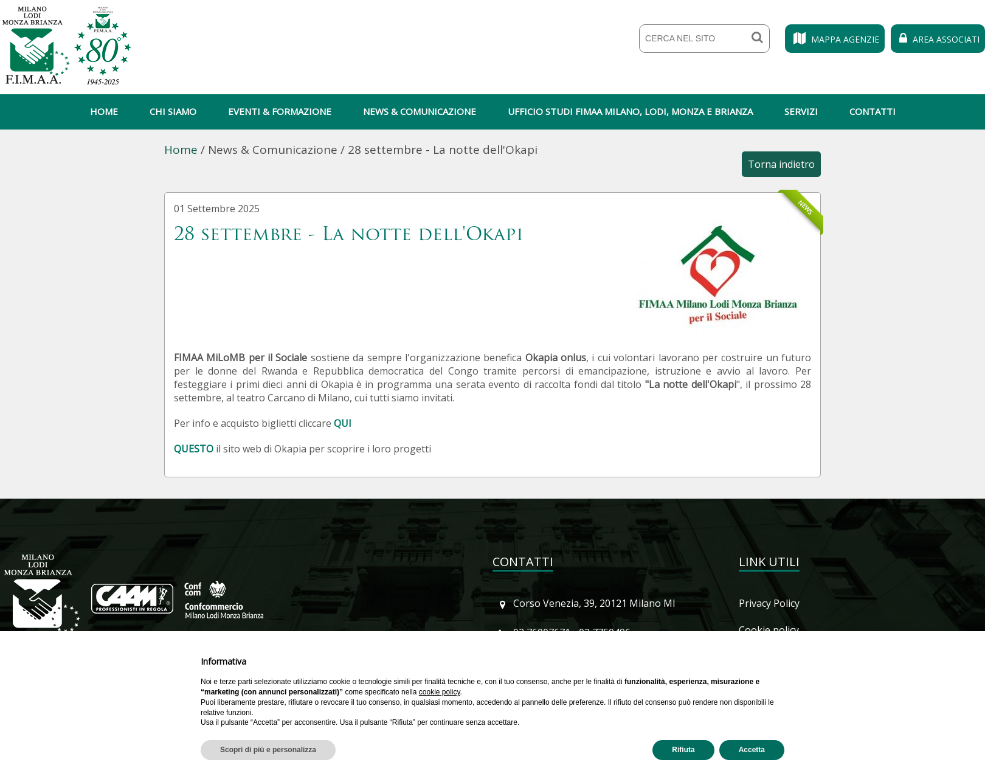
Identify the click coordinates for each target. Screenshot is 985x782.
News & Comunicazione (419, 111)
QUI (342, 423)
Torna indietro (781, 164)
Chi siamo (173, 111)
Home (104, 111)
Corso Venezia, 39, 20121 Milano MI (594, 603)
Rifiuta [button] (683, 750)
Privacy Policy (769, 603)
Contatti (872, 111)
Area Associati (938, 39)
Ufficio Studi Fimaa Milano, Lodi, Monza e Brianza (630, 111)
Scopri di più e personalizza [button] (268, 750)
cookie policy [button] (439, 692)
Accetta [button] (752, 750)
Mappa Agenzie (834, 39)
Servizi (801, 111)
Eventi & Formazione (279, 111)
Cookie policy (769, 630)
